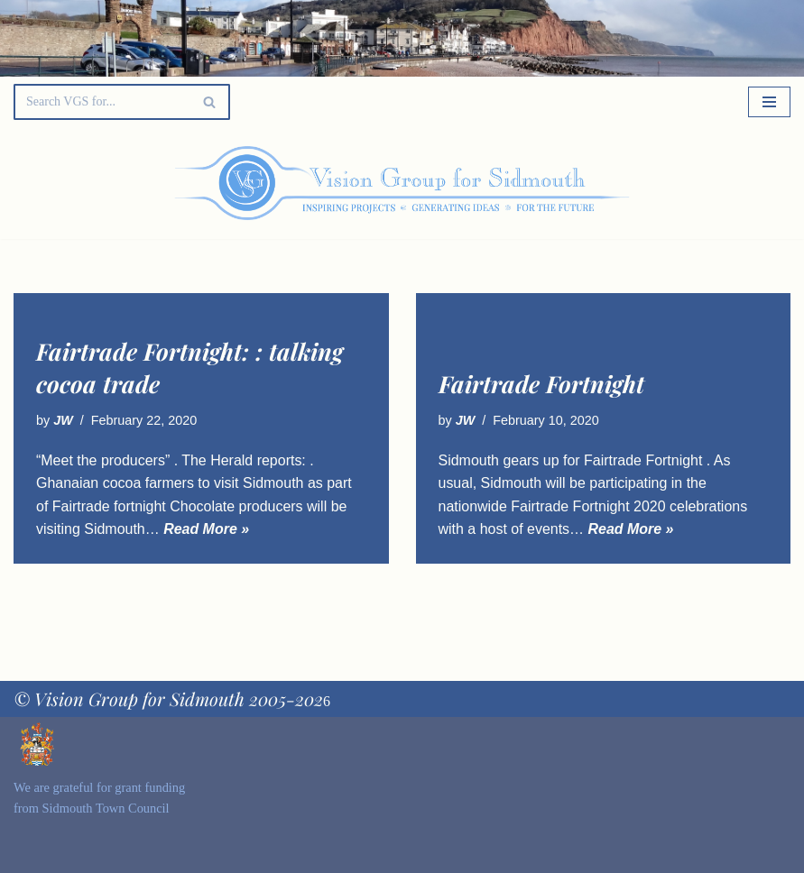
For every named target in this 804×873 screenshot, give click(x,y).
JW (63, 420)
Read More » (206, 529)
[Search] (101, 102)
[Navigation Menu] (769, 102)
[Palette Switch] (680, 183)
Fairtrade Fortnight (541, 384)
